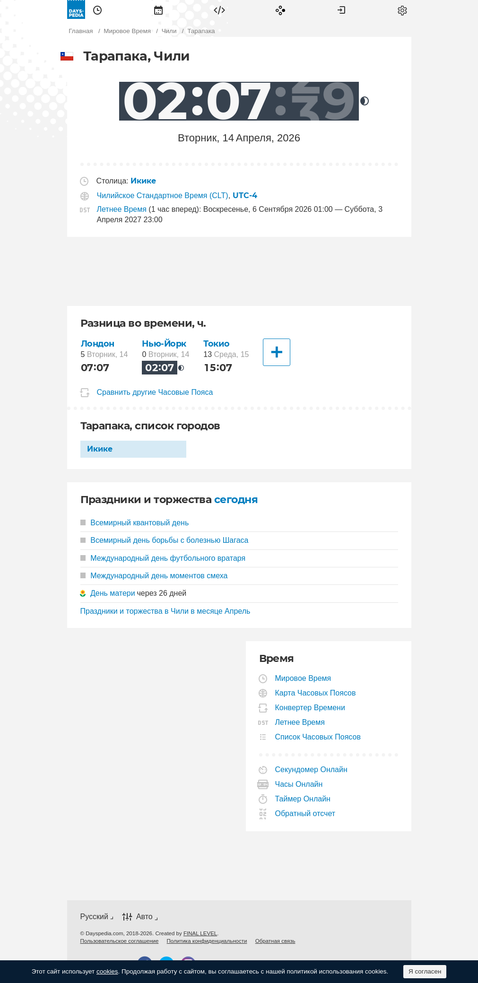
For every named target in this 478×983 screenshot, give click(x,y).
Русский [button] (94, 917)
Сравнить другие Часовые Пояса (155, 392)
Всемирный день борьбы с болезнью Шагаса (164, 540)
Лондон (97, 343)
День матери (112, 593)
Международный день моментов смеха (154, 576)
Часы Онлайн (299, 784)
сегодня (236, 499)
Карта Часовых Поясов (316, 693)
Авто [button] (144, 917)
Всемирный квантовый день (134, 523)
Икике (100, 448)
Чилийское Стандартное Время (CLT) (162, 195)
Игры (280, 9)
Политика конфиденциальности (207, 941)
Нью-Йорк (164, 343)
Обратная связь (275, 941)
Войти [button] (341, 9)
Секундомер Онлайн (312, 770)
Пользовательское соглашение (119, 941)
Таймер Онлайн (303, 799)
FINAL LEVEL (200, 933)
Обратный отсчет (306, 813)
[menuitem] (97, 9)
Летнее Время (122, 209)
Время (97, 9)
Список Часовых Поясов (318, 737)
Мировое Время (303, 678)
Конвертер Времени (310, 708)
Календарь (158, 9)
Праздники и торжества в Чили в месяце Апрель (165, 611)
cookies (107, 971)
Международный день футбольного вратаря (163, 558)
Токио (216, 343)
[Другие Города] (276, 352)
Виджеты (219, 9)
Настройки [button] (402, 9)
